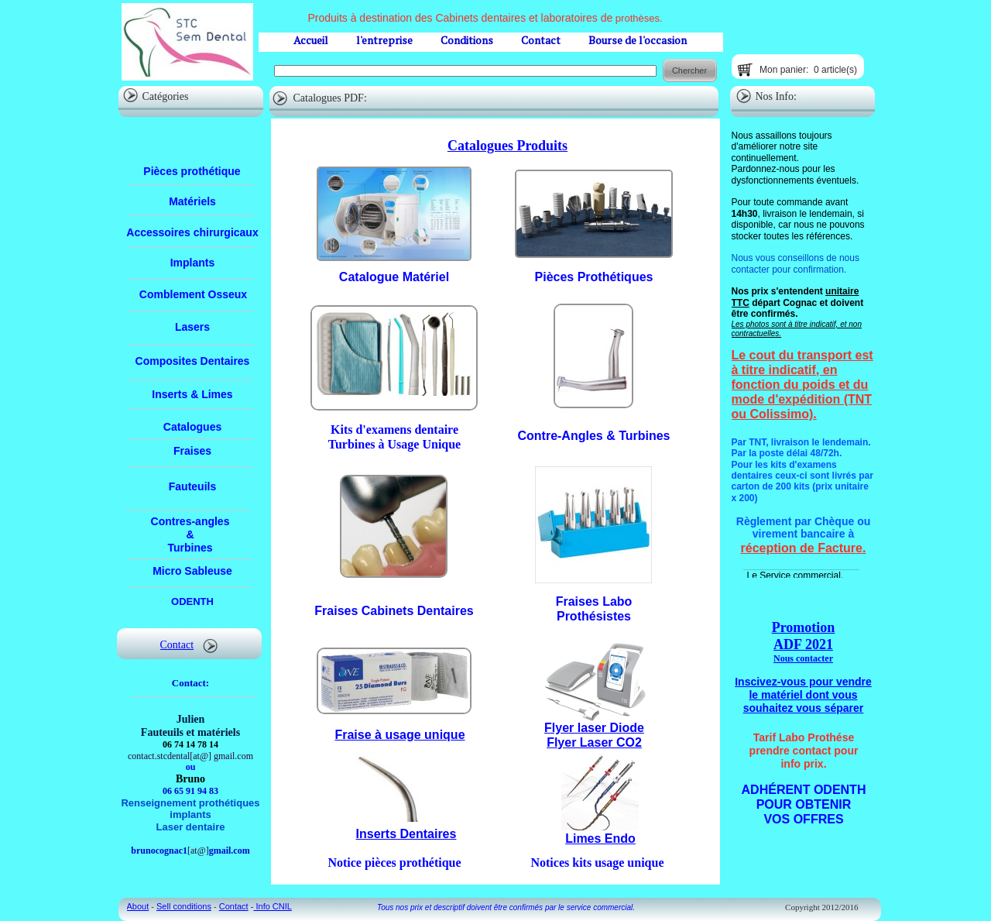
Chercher (689, 70)
